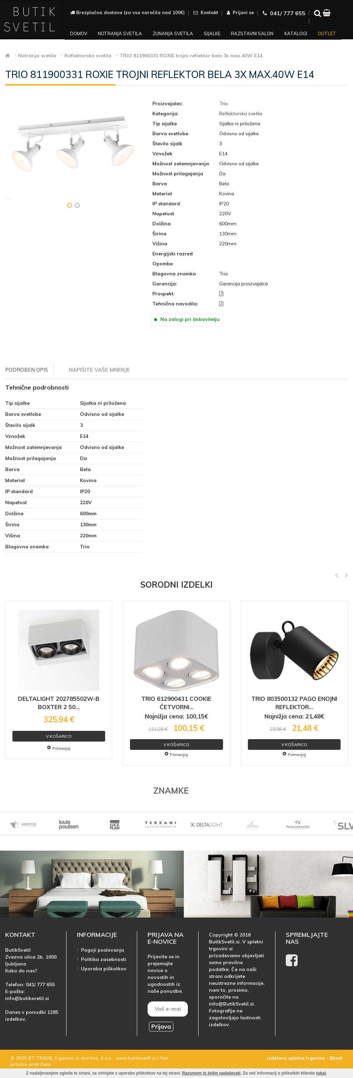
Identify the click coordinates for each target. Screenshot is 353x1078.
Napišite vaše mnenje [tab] (99, 369)
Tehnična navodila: (175, 304)
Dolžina (161, 223)
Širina (159, 234)
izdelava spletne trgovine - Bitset (305, 1058)
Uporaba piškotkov (104, 969)
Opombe (162, 264)
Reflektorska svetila (240, 113)
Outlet (327, 33)
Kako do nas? (21, 971)
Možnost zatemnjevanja (180, 163)
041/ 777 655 (40, 984)
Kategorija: (165, 113)
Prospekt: (163, 294)
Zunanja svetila (173, 33)
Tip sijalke (164, 123)
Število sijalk (167, 143)
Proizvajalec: (167, 103)
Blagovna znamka (174, 274)
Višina (159, 244)
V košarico (59, 736)
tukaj (321, 1073)
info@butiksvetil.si (27, 998)
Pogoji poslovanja (102, 950)
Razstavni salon (252, 33)
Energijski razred (172, 254)
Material (162, 193)
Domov (78, 33)
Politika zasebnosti (103, 959)
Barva (159, 183)
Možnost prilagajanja (177, 173)
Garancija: (164, 284)
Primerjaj (58, 748)
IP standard (166, 203)
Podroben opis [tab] (26, 369)
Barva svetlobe (170, 133)
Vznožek (162, 153)
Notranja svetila (120, 33)
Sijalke (212, 33)
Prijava (161, 1026)
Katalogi (295, 33)
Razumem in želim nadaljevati (211, 1073)
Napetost (163, 213)
